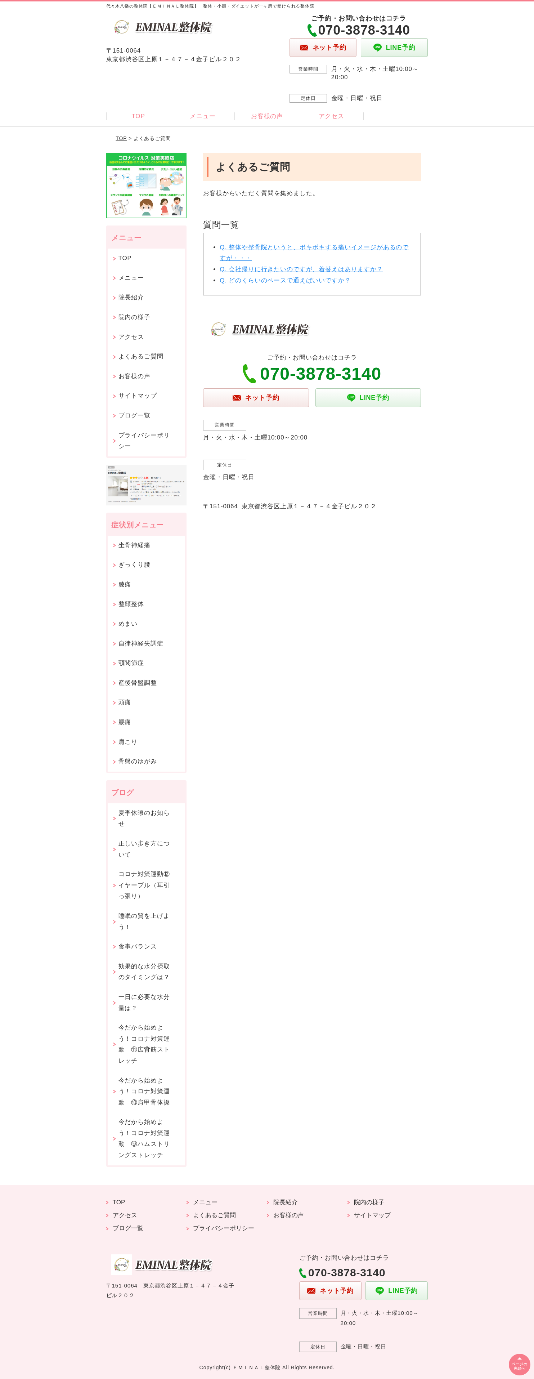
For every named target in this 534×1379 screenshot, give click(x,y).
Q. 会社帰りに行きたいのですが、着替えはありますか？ (301, 269)
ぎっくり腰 (134, 564)
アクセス (331, 116)
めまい (128, 623)
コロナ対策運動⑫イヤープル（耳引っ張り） (144, 885)
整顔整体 (131, 604)
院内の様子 (134, 317)
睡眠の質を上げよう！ (144, 921)
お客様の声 (267, 116)
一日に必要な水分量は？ (144, 1003)
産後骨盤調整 (137, 682)
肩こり (128, 741)
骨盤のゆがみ (137, 761)
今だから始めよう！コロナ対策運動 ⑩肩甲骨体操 (144, 1091)
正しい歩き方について (144, 849)
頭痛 (124, 702)
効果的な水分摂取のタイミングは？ (144, 972)
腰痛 (124, 722)
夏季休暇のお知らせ (144, 818)
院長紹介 (131, 297)
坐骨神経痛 (134, 545)
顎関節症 (131, 663)
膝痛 (124, 584)
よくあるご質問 (140, 356)
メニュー (202, 116)
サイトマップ (137, 395)
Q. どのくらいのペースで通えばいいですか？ (285, 280)
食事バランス (137, 946)
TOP (138, 116)
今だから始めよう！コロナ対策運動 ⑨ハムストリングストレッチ (144, 1139)
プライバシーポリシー (144, 441)
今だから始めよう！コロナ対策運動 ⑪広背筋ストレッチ (144, 1044)
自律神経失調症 (140, 643)
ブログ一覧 (134, 415)
